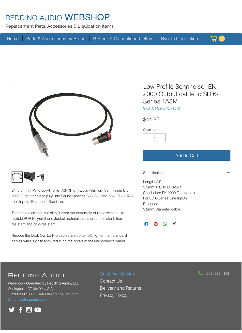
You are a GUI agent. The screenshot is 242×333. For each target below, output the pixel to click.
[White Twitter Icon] (12, 310)
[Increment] (162, 138)
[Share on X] (174, 224)
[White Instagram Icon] (29, 310)
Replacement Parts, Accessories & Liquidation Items (59, 26)
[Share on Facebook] (146, 224)
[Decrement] (147, 138)
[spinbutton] (154, 138)
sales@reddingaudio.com (58, 294)
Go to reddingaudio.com (27, 299)
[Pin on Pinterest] (156, 224)
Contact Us (111, 281)
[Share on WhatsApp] (165, 224)
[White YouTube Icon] (38, 310)
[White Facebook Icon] (20, 310)
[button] (217, 39)
